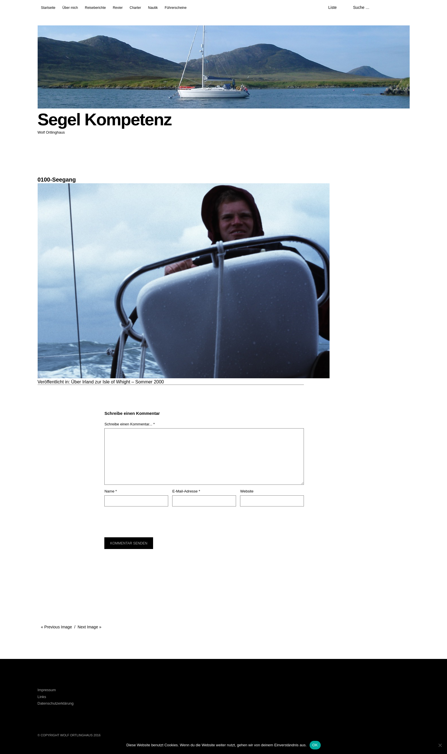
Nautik (153, 8)
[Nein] (440, 745)
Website (246, 491)
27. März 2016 (49, 168)
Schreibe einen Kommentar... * (129, 424)
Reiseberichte (95, 8)
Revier (118, 8)
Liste (332, 7)
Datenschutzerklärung (56, 703)
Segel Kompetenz (105, 119)
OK (315, 745)
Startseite (48, 8)
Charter (135, 8)
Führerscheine (176, 8)
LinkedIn (136, 694)
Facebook (121, 694)
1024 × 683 (47, 172)
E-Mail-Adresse (186, 491)
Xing (152, 694)
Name (110, 491)
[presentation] (143, 519)
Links (42, 697)
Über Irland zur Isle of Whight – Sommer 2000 (117, 381)
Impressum (47, 690)
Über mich (70, 8)
